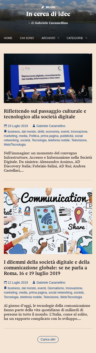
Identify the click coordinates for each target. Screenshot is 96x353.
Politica (34, 136)
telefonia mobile (59, 140)
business (14, 131)
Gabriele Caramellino (51, 23)
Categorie (75, 38)
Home (8, 38)
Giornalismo (56, 288)
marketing (10, 136)
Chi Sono (27, 38)
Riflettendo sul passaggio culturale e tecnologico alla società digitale (45, 114)
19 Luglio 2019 (16, 126)
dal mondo (29, 131)
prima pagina (49, 136)
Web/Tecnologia (15, 144)
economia (52, 131)
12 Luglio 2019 (16, 282)
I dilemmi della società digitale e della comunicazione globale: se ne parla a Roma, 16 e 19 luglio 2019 (47, 267)
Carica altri (48, 339)
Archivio (48, 38)
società (25, 140)
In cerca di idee (48, 14)
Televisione (79, 140)
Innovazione (79, 131)
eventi (65, 131)
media (23, 136)
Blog (48, 6)
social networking (60, 292)
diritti (41, 131)
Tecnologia (39, 140)
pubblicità (66, 136)
